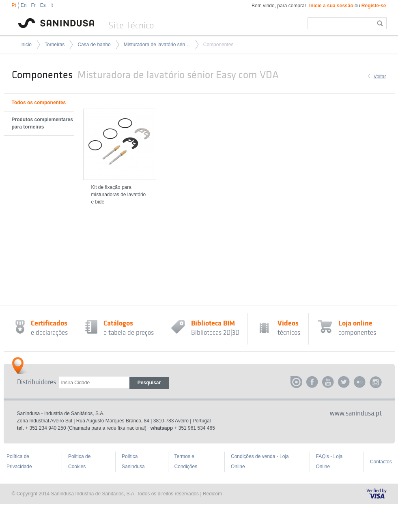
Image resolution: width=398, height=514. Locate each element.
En (24, 5)
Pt (14, 5)
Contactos (381, 462)
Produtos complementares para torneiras (42, 123)
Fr (33, 5)
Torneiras (55, 44)
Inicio (26, 44)
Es (43, 5)
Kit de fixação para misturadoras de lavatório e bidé (118, 194)
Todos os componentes (39, 102)
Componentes (218, 44)
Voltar (380, 76)
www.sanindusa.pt (356, 413)
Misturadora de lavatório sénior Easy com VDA (157, 44)
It (51, 5)
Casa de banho (93, 44)
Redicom (212, 494)
